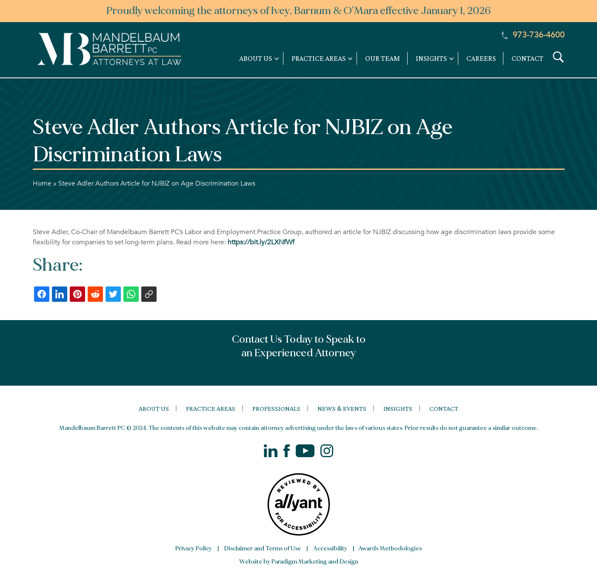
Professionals (276, 408)
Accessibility (330, 548)
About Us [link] (255, 58)
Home (42, 183)
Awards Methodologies (390, 548)
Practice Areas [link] (318, 58)
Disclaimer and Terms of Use (262, 548)
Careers (481, 58)
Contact (527, 58)
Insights (397, 408)
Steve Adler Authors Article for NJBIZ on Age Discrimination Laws (156, 183)
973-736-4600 (533, 35)
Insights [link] (431, 58)
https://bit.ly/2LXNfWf (261, 242)
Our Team (382, 58)
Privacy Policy (193, 548)
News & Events (341, 408)
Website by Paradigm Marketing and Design (298, 561)
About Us (154, 408)
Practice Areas (210, 408)
